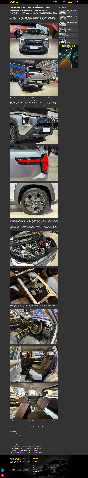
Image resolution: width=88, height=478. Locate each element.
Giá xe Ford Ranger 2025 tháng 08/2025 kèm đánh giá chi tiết (22, 435)
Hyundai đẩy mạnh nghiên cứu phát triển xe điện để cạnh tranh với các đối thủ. (25, 444)
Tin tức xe (34, 465)
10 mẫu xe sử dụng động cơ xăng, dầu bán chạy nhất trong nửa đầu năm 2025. (25, 448)
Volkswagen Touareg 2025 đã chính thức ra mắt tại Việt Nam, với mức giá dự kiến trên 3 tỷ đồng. (28, 439)
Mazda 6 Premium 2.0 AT (71, 10)
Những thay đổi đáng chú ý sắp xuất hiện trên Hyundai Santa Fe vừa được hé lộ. (25, 446)
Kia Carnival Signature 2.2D (71, 22)
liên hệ (76, 1)
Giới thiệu (35, 463)
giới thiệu (63, 1)
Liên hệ (34, 467)
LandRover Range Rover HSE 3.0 (72, 34)
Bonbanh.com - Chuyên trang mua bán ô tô (45, 475)
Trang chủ (35, 461)
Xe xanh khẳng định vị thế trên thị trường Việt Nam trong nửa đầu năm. (24, 442)
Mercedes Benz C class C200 (71, 16)
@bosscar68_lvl (59, 457)
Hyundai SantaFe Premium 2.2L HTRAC (71, 29)
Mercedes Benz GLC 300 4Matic (71, 40)
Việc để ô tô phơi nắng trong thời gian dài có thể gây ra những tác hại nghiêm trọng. (26, 452)
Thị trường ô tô (23, 5)
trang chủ (55, 1)
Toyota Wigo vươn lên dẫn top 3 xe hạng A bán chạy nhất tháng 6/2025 (23, 450)
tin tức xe (70, 1)
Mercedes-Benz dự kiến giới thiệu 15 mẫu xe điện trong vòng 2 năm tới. (24, 437)
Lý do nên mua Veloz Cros (15, 433)
